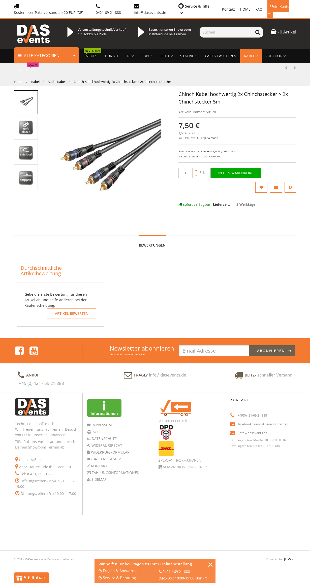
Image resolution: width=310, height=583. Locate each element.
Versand (212, 138)
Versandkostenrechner (184, 467)
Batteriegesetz (106, 459)
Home (18, 81)
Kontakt (228, 9)
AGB (95, 431)
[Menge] (185, 173)
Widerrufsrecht (106, 445)
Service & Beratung (117, 577)
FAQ (259, 9)
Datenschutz (104, 438)
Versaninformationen (180, 460)
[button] (197, 9)
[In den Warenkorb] (235, 173)
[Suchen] (226, 32)
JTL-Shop (290, 559)
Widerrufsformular (110, 452)
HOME (245, 9)
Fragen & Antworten (118, 570)
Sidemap (98, 479)
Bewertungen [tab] (152, 245)
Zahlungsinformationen (115, 472)
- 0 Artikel (283, 32)
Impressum (101, 425)
